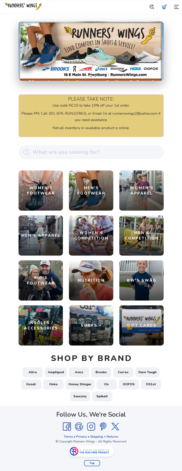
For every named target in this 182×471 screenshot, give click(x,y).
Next (157, 50)
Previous (25, 50)
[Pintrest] (103, 427)
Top (92, 463)
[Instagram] (91, 427)
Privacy (81, 436)
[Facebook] (67, 427)
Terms (68, 436)
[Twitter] (115, 427)
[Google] (79, 427)
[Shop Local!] (91, 51)
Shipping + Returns (104, 436)
